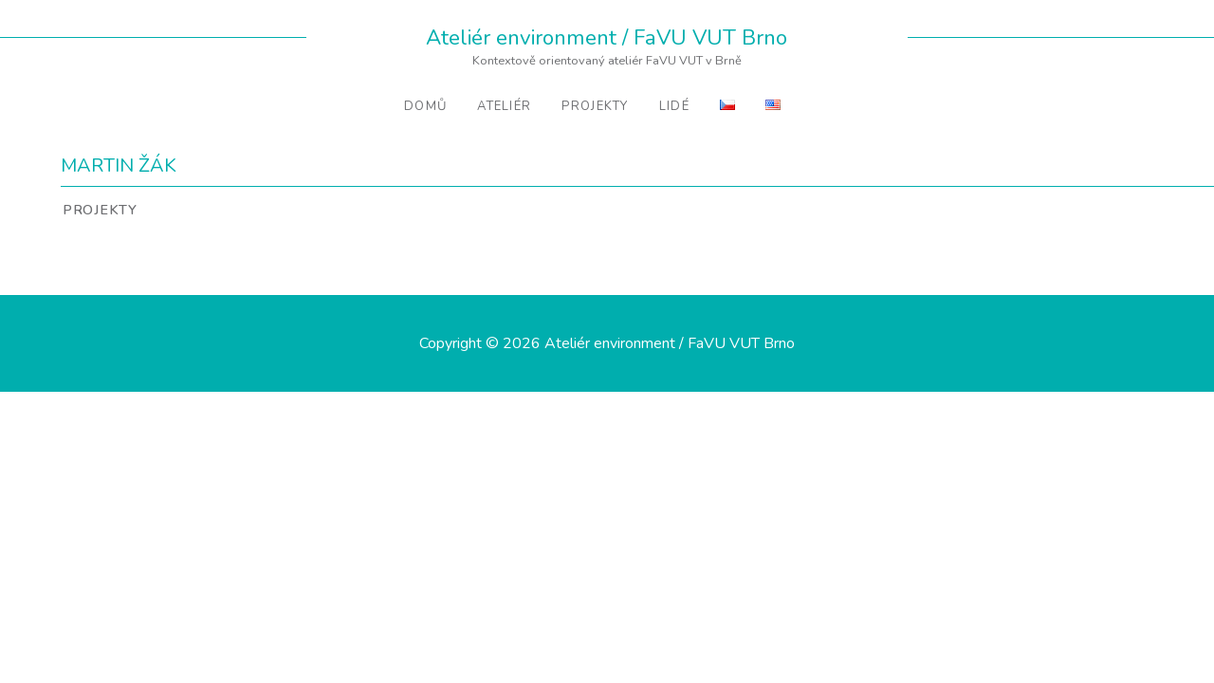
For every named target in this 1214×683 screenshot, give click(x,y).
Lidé (674, 106)
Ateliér (504, 106)
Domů (425, 106)
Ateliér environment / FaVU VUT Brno (606, 37)
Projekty (594, 106)
